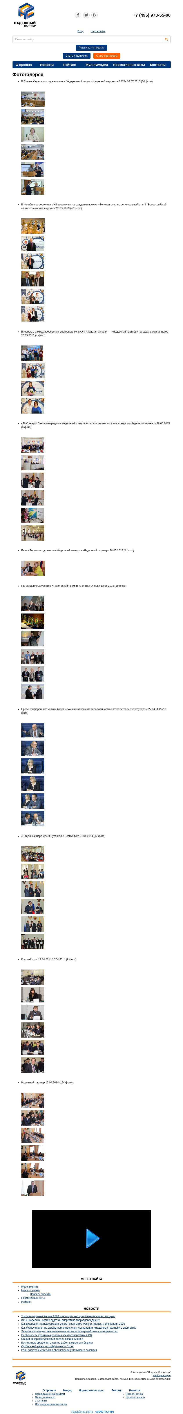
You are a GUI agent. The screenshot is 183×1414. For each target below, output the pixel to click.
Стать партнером (106, 55)
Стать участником (77, 55)
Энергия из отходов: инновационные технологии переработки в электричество (69, 1331)
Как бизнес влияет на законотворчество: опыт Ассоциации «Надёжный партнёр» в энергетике (78, 1327)
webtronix (104, 1411)
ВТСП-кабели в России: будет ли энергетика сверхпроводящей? (60, 1320)
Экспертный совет (45, 1397)
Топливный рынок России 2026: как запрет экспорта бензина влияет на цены (68, 1316)
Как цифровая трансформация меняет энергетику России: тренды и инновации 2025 (73, 1323)
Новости (47, 65)
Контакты (158, 65)
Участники (41, 1400)
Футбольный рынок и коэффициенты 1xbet (47, 1346)
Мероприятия (29, 1286)
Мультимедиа (97, 65)
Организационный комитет (50, 1393)
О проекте (24, 65)
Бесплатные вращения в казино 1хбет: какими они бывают (57, 1342)
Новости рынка (30, 1290)
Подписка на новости (92, 47)
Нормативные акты (129, 65)
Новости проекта (40, 1294)
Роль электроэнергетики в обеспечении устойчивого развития (59, 1350)
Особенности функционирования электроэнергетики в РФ (56, 1335)
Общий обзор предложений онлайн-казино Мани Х (52, 1338)
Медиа (67, 1390)
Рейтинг (69, 65)
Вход (80, 31)
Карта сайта (98, 31)
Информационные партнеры (51, 1404)
